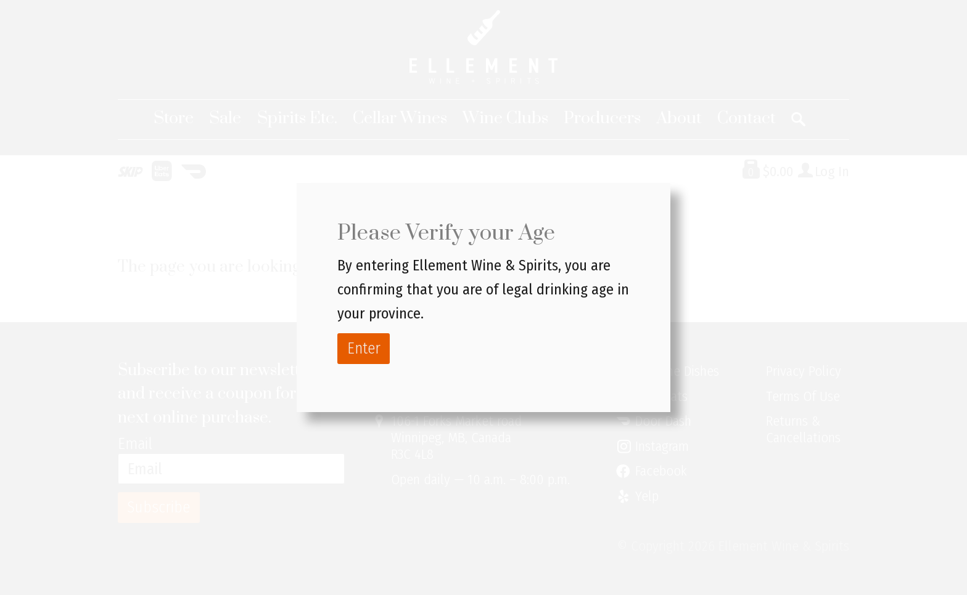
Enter (364, 348)
